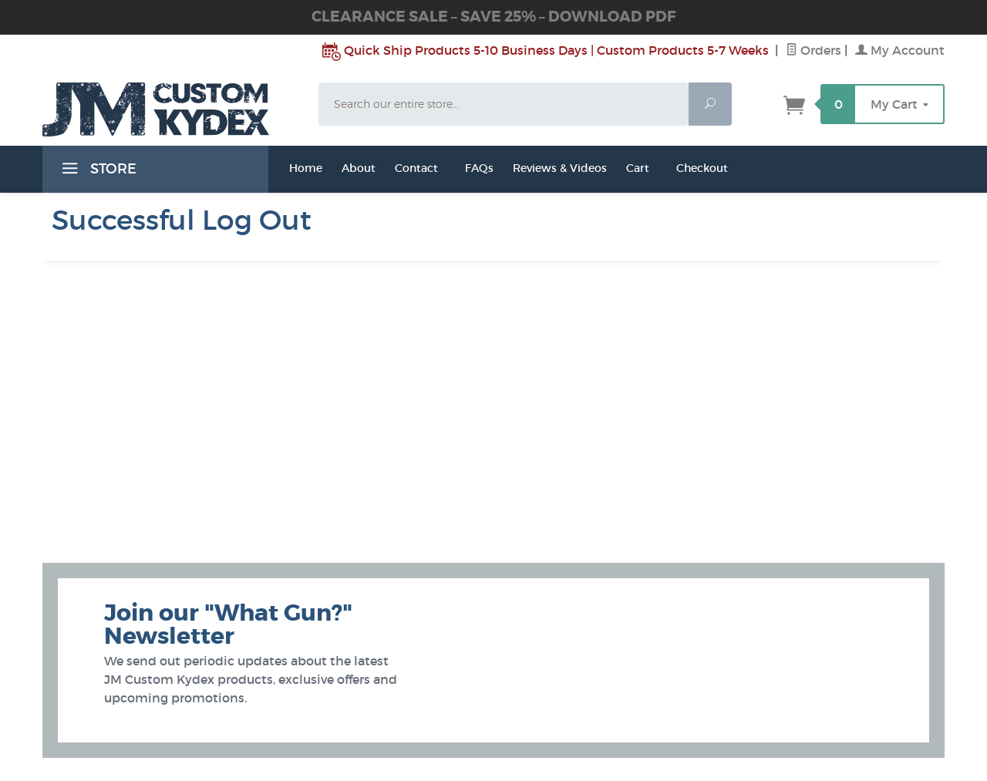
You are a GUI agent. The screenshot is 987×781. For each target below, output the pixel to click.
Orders (813, 50)
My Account (900, 50)
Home (305, 168)
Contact (416, 168)
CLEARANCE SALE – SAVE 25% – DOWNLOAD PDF (493, 16)
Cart (637, 168)
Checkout (702, 168)
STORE (97, 171)
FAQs (479, 168)
